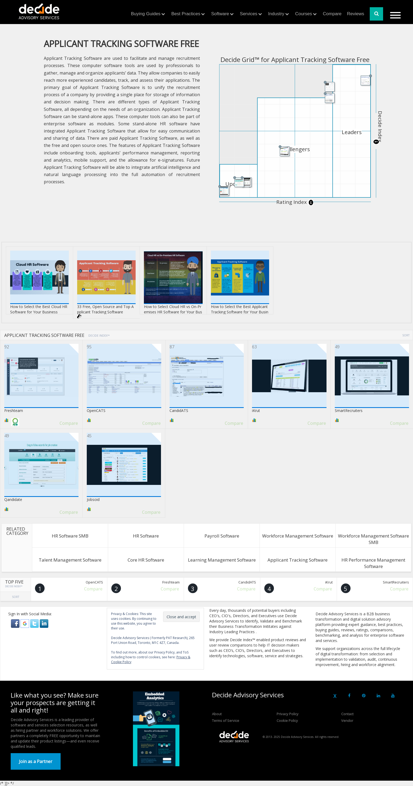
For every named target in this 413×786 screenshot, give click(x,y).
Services (248, 13)
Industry (276, 13)
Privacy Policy (287, 713)
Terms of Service (225, 720)
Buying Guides (146, 13)
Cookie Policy (287, 720)
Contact (347, 713)
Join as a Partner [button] (35, 761)
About (217, 713)
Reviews (355, 13)
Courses (303, 13)
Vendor (347, 720)
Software (220, 13)
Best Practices (185, 13)
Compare (332, 13)
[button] (16, 623)
